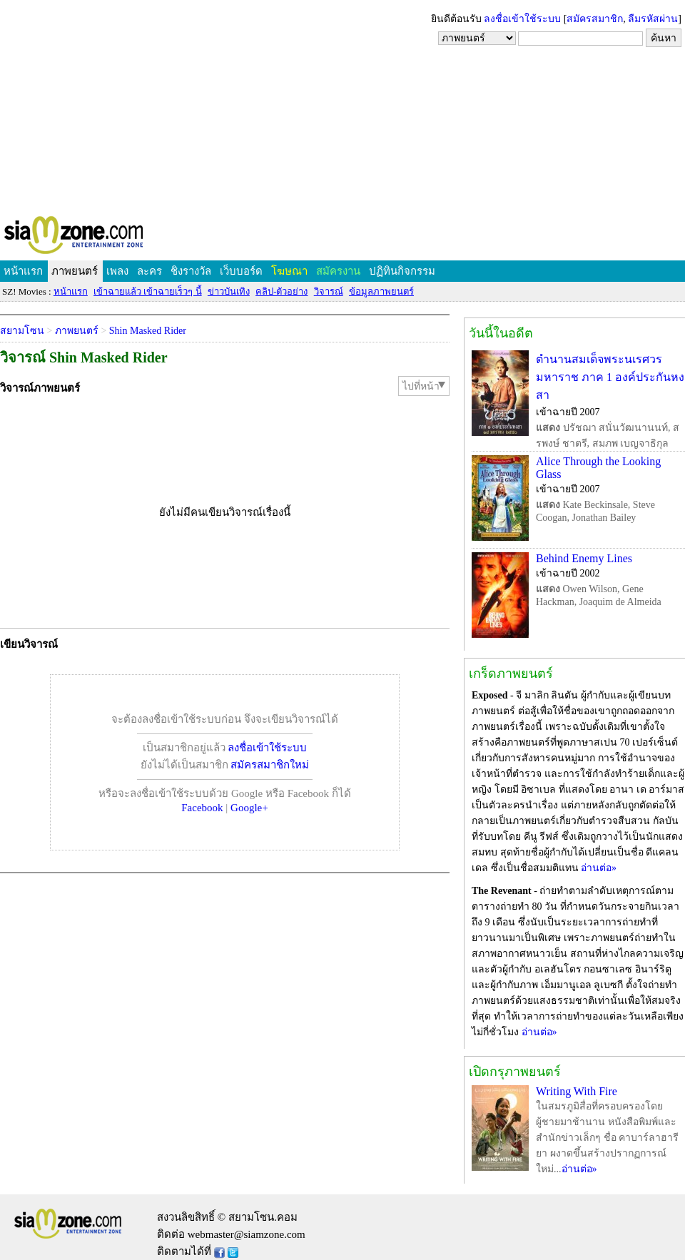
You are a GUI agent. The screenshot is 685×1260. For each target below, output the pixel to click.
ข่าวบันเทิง (229, 291)
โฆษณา (289, 271)
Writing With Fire (576, 1091)
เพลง (117, 271)
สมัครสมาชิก (595, 19)
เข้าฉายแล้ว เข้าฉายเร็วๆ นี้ (147, 291)
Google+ (249, 807)
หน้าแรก (23, 271)
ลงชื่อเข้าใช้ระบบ (522, 19)
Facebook (202, 807)
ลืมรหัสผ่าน (653, 19)
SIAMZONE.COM (105, 237)
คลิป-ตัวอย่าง (281, 291)
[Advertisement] (342, 107)
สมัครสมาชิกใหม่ (269, 765)
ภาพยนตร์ (74, 271)
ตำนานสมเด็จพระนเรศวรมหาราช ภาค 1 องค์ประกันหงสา (610, 377)
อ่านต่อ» (598, 868)
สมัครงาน (338, 271)
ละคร (149, 271)
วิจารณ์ (328, 291)
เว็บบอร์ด (241, 271)
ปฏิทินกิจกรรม (402, 271)
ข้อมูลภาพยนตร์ (381, 291)
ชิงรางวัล (191, 271)
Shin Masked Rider (147, 330)
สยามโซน (22, 330)
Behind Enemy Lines (584, 558)
